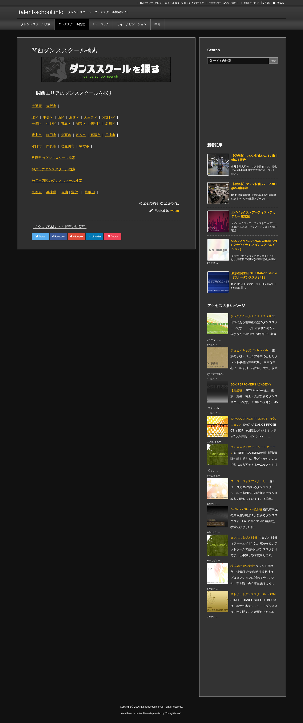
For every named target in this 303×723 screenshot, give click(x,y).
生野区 (51, 123)
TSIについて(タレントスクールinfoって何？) (165, 2)
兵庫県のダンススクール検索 (53, 158)
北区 (35, 117)
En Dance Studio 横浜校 (246, 509)
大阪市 (51, 106)
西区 (61, 117)
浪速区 (74, 117)
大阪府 (37, 106)
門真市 (51, 146)
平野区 (37, 123)
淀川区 (110, 123)
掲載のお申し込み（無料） (224, 2)
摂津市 (110, 135)
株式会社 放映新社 (242, 566)
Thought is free (172, 713)
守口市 (37, 146)
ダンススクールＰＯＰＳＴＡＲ (251, 316)
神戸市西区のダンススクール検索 (57, 181)
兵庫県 (51, 192)
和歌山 (90, 192)
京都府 (37, 192)
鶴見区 (95, 123)
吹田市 (51, 135)
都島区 (66, 123)
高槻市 (95, 135)
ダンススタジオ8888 (244, 537)
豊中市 (37, 135)
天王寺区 (90, 117)
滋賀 (74, 192)
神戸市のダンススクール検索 (53, 169)
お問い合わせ (251, 2)
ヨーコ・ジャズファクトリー (249, 481)
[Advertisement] (108, 283)
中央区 (48, 117)
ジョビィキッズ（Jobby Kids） (250, 350)
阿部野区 (108, 117)
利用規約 (199, 2)
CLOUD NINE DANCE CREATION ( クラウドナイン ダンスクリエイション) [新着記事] (254, 245)
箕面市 (66, 135)
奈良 (65, 192)
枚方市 (84, 146)
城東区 (81, 123)
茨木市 (81, 135)
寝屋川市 (67, 146)
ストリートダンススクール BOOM (253, 594)
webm (174, 210)
